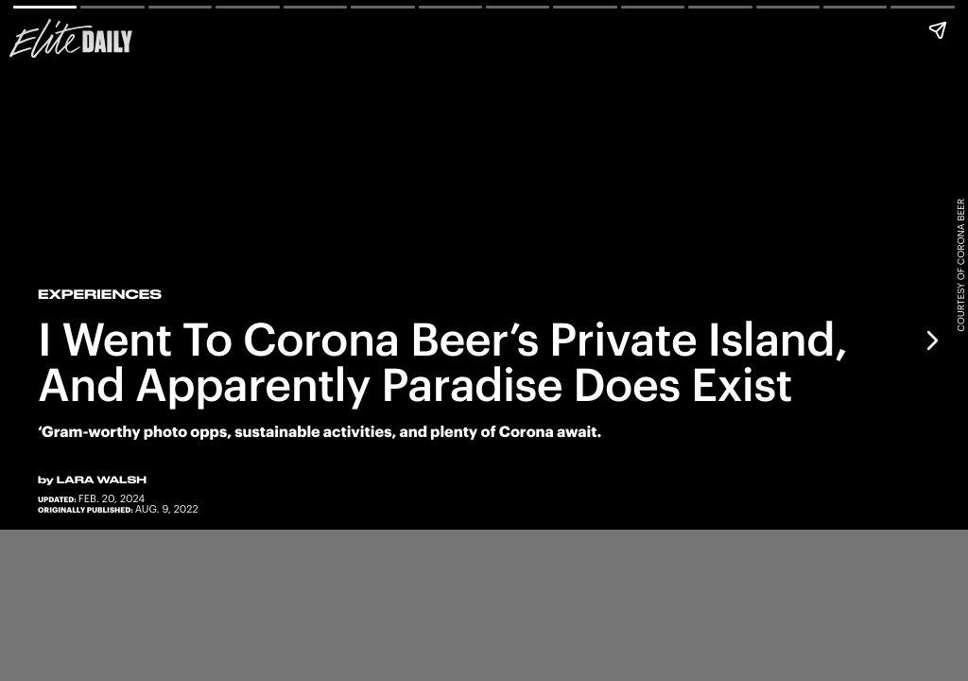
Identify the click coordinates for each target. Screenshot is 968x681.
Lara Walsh (102, 479)
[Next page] (931, 340)
